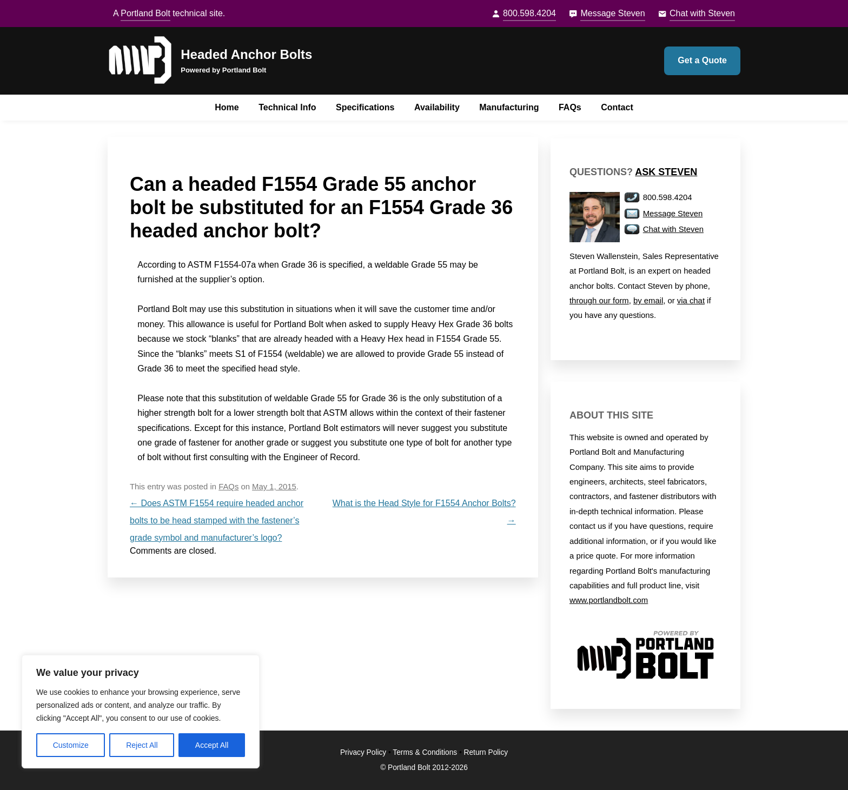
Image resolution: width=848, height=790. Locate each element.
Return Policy (486, 752)
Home (227, 107)
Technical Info (287, 107)
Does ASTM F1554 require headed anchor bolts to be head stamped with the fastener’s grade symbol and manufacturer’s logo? (216, 520)
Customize (71, 745)
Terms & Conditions (425, 752)
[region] (141, 711)
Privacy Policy (363, 752)
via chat (691, 300)
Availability (437, 107)
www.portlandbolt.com (608, 600)
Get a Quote (702, 60)
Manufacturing (509, 107)
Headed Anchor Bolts (246, 54)
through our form (599, 300)
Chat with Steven (702, 13)
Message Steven (612, 13)
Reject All (141, 745)
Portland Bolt (145, 13)
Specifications (365, 107)
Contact (617, 107)
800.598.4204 (529, 13)
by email (648, 300)
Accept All (211, 745)
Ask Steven (666, 172)
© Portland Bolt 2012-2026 (424, 768)
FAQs (570, 107)
